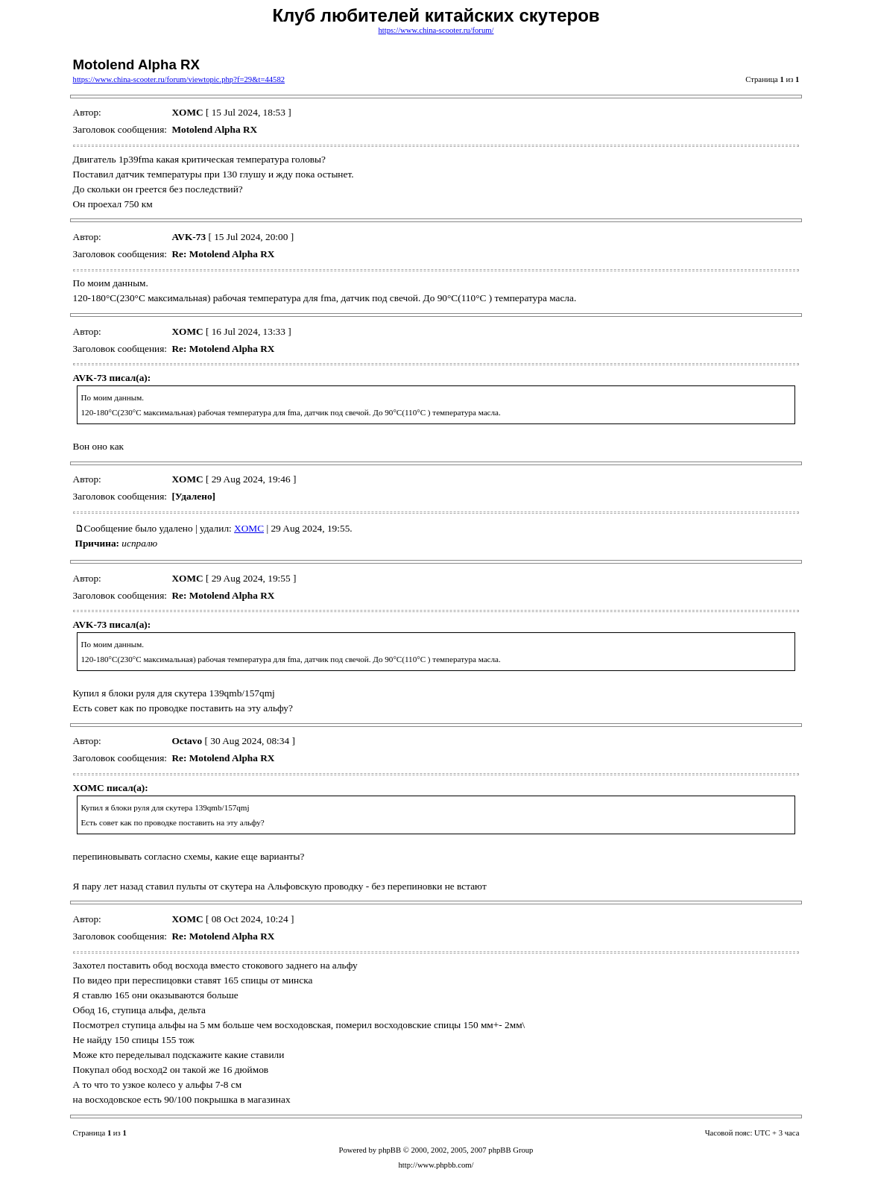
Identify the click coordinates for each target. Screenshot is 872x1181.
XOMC (249, 528)
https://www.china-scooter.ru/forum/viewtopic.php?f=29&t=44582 (179, 79)
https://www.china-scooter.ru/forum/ (436, 30)
